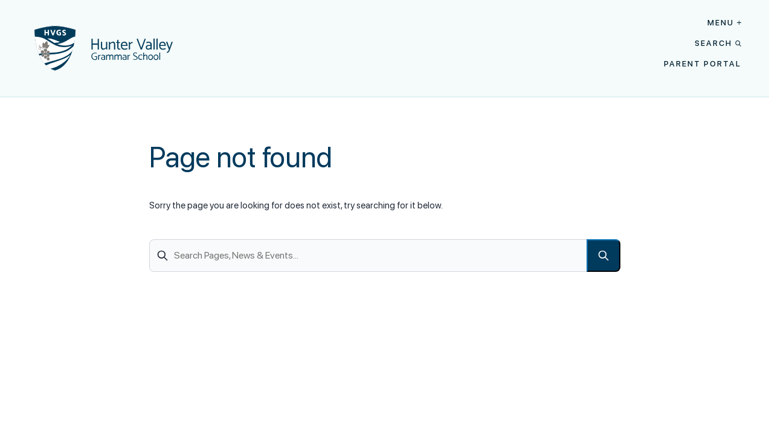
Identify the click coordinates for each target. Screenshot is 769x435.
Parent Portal (702, 63)
